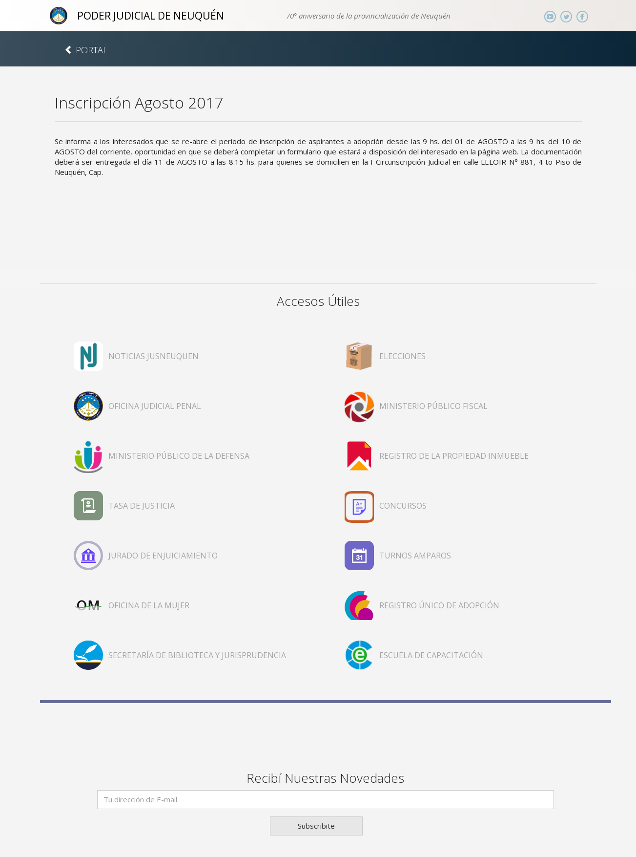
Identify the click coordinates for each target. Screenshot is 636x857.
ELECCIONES (402, 356)
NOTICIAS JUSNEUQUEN (153, 356)
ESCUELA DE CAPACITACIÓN (431, 655)
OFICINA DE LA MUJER (148, 605)
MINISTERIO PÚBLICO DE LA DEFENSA (178, 455)
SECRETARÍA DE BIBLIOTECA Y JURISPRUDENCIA (197, 655)
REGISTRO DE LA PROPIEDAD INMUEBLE (454, 455)
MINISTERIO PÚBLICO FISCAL (433, 406)
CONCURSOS (403, 505)
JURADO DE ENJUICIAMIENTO (163, 555)
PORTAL (86, 50)
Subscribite (316, 826)
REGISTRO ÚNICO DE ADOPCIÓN (439, 605)
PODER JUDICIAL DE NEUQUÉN (150, 15)
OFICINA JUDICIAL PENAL (154, 406)
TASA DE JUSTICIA (141, 505)
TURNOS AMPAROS (415, 555)
